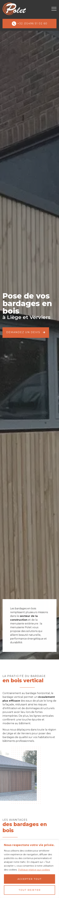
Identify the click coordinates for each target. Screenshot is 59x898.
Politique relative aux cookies (34, 869)
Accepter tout (29, 879)
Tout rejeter (30, 890)
